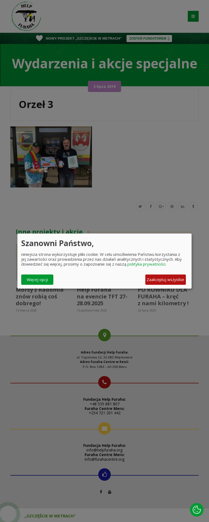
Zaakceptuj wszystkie (165, 279)
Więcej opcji (37, 279)
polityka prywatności (146, 263)
